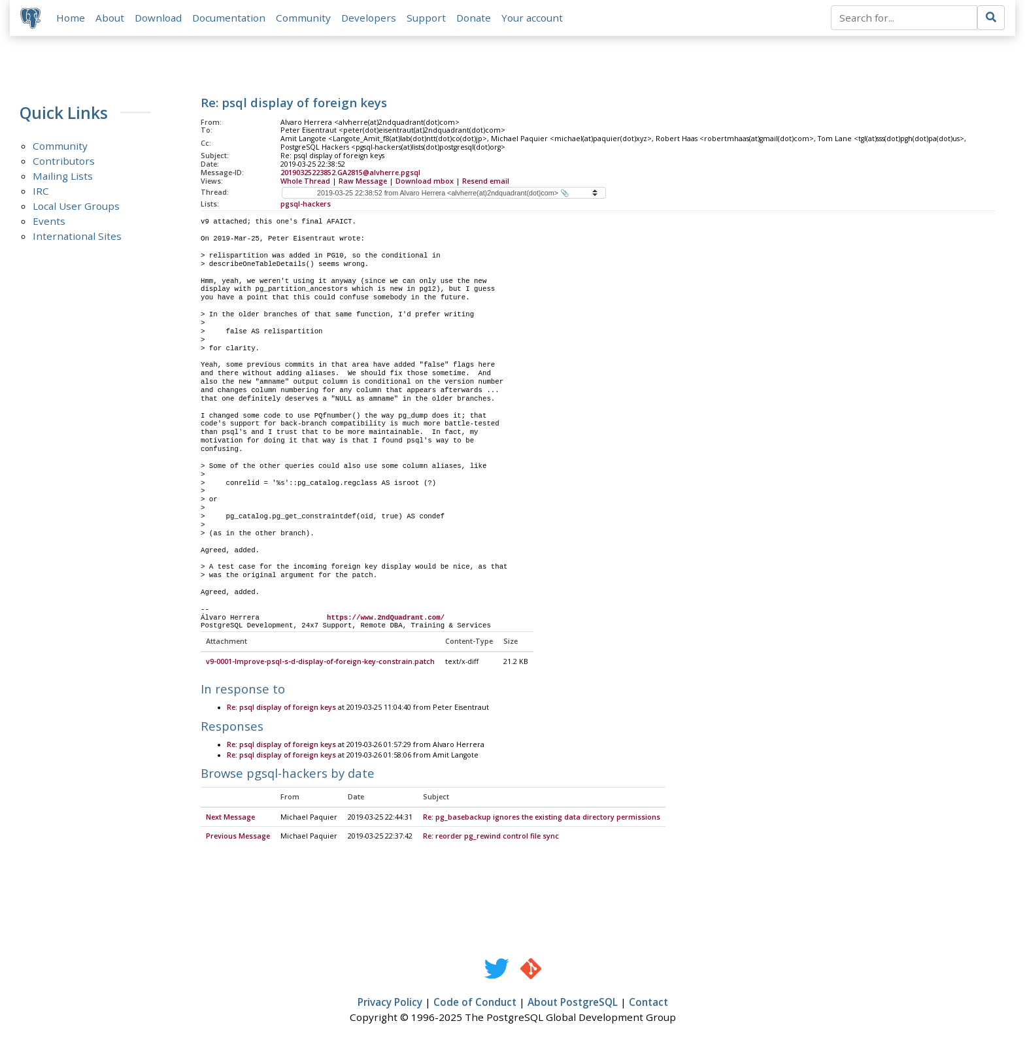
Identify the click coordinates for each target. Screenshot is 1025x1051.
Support (426, 17)
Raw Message (363, 181)
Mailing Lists (63, 176)
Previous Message (238, 837)
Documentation (228, 17)
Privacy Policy (390, 1003)
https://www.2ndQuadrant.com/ (386, 617)
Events (49, 221)
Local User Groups (76, 206)
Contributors (64, 161)
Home (70, 17)
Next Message (230, 817)
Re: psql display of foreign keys (281, 708)
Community (303, 17)
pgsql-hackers (305, 204)
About (109, 17)
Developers (368, 17)
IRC (41, 191)
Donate (473, 17)
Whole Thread (305, 181)
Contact (648, 1003)
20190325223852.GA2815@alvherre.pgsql (350, 172)
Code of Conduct (474, 1003)
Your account (532, 17)
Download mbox (424, 181)
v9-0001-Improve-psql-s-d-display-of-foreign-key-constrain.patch (320, 662)
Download (158, 17)
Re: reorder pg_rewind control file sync (491, 837)
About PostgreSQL (573, 1003)
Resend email (485, 181)
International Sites (77, 236)
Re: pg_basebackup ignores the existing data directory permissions (541, 817)
